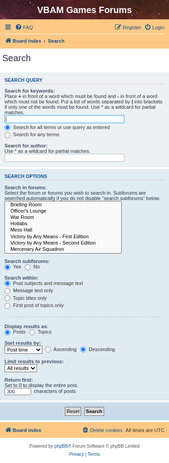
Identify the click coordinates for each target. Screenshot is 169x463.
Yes (13, 266)
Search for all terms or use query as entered (57, 127)
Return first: (19, 380)
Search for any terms (32, 134)
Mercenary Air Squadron (63, 249)
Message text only (29, 290)
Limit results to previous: (34, 361)
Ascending (61, 349)
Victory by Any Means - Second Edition (63, 243)
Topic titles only (25, 298)
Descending (97, 349)
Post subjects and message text (44, 283)
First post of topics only (34, 305)
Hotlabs (63, 224)
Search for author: (26, 145)
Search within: (21, 277)
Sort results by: (23, 343)
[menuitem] (24, 27)
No (32, 266)
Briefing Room (63, 205)
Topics (40, 331)
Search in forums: (26, 187)
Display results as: (26, 326)
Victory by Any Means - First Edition (63, 237)
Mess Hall (63, 230)
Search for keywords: (30, 90)
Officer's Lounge (63, 211)
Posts (15, 331)
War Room (63, 217)
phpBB (61, 446)
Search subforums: (27, 261)
